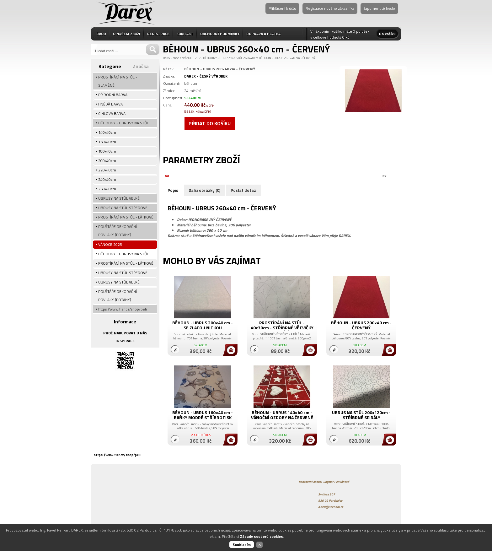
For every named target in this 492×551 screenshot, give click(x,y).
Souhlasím (242, 545)
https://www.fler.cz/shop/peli (117, 454)
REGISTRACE (158, 34)
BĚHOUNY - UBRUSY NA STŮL (223, 58)
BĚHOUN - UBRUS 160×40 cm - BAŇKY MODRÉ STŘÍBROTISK (202, 415)
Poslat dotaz (243, 190)
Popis (173, 190)
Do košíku (387, 34)
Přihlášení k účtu (282, 8)
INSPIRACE (125, 341)
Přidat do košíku (210, 123)
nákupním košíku (327, 31)
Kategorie (110, 66)
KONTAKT (184, 34)
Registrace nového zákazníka (330, 8)
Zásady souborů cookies (261, 536)
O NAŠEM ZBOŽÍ (126, 34)
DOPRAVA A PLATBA (263, 34)
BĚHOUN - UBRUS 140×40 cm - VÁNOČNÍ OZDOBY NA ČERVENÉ (282, 415)
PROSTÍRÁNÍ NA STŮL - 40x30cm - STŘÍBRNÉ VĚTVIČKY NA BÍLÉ (282, 327)
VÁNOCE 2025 (192, 58)
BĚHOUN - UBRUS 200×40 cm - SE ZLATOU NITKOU (202, 325)
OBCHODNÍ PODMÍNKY (219, 34)
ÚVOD (101, 34)
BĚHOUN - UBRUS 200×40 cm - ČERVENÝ (361, 325)
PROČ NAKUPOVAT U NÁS (125, 333)
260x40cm (250, 58)
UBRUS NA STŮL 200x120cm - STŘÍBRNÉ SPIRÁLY (361, 415)
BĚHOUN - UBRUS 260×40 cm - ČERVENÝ (287, 58)
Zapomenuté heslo (379, 8)
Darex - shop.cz (173, 58)
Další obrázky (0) (204, 190)
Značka (141, 66)
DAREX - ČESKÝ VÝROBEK (205, 76)
